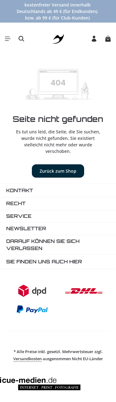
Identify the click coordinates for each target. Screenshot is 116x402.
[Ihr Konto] (94, 38)
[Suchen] (21, 38)
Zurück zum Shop (58, 171)
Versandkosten (27, 358)
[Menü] (8, 38)
